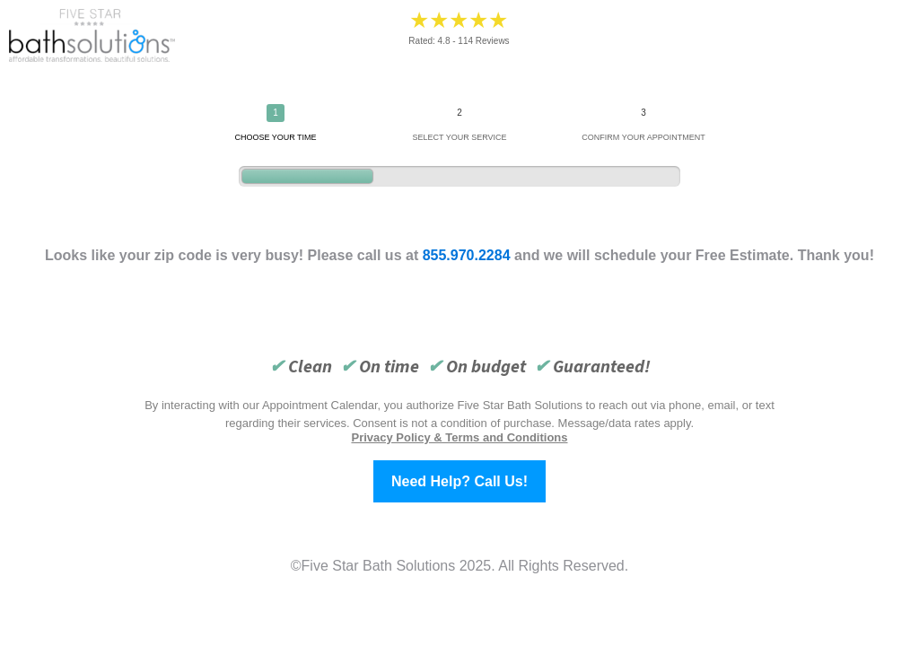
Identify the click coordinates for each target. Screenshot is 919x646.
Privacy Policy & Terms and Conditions (459, 437)
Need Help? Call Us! (459, 481)
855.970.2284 (467, 255)
